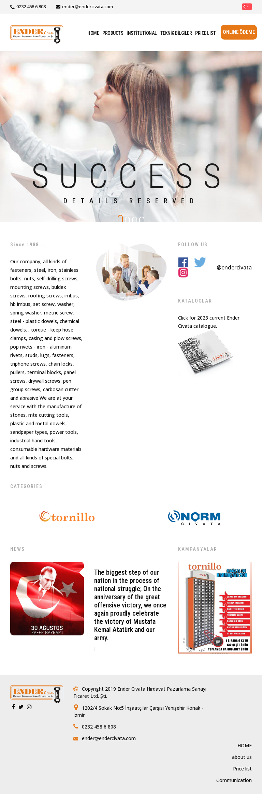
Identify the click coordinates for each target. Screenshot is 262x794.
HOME (93, 33)
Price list (242, 768)
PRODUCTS (112, 33)
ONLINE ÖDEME (239, 32)
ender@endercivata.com (87, 6)
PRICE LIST (205, 33)
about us (242, 757)
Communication (234, 780)
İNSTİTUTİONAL (142, 33)
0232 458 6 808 (31, 6)
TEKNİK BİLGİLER (176, 33)
